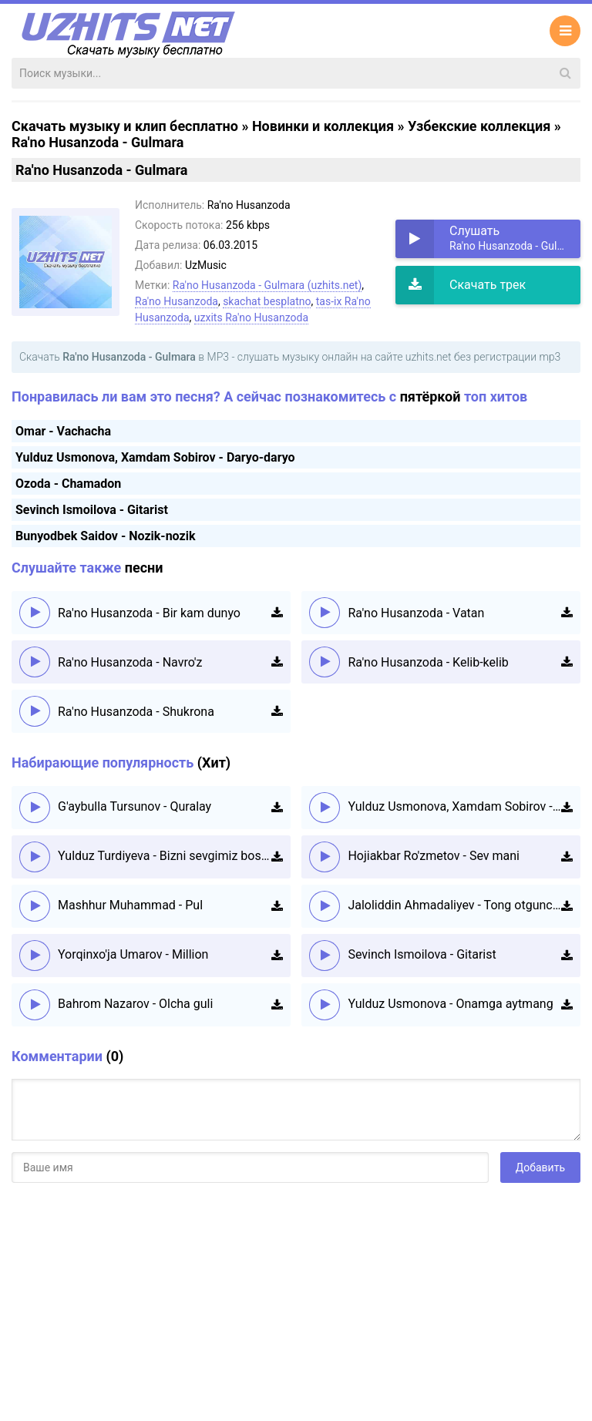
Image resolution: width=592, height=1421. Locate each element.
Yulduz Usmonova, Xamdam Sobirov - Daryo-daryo (155, 457)
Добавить (540, 1167)
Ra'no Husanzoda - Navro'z (130, 662)
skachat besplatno (267, 301)
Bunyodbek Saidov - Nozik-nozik (105, 536)
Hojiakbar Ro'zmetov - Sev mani (434, 855)
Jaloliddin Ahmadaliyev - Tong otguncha (454, 905)
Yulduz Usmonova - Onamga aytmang (450, 1003)
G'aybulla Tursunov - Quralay (134, 806)
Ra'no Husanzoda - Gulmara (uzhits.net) (267, 285)
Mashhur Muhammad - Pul (130, 905)
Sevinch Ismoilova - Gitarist (91, 509)
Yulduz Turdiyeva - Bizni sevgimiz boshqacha (164, 855)
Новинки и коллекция (323, 126)
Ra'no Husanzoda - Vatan (416, 613)
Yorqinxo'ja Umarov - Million (133, 954)
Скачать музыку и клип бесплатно (125, 126)
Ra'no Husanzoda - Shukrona (136, 711)
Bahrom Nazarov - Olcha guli (135, 1003)
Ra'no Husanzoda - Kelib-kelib (428, 662)
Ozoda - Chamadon (68, 483)
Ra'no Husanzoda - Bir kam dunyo (149, 613)
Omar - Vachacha (63, 431)
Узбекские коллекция (479, 126)
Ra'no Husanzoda (176, 301)
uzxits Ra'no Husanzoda (251, 317)
